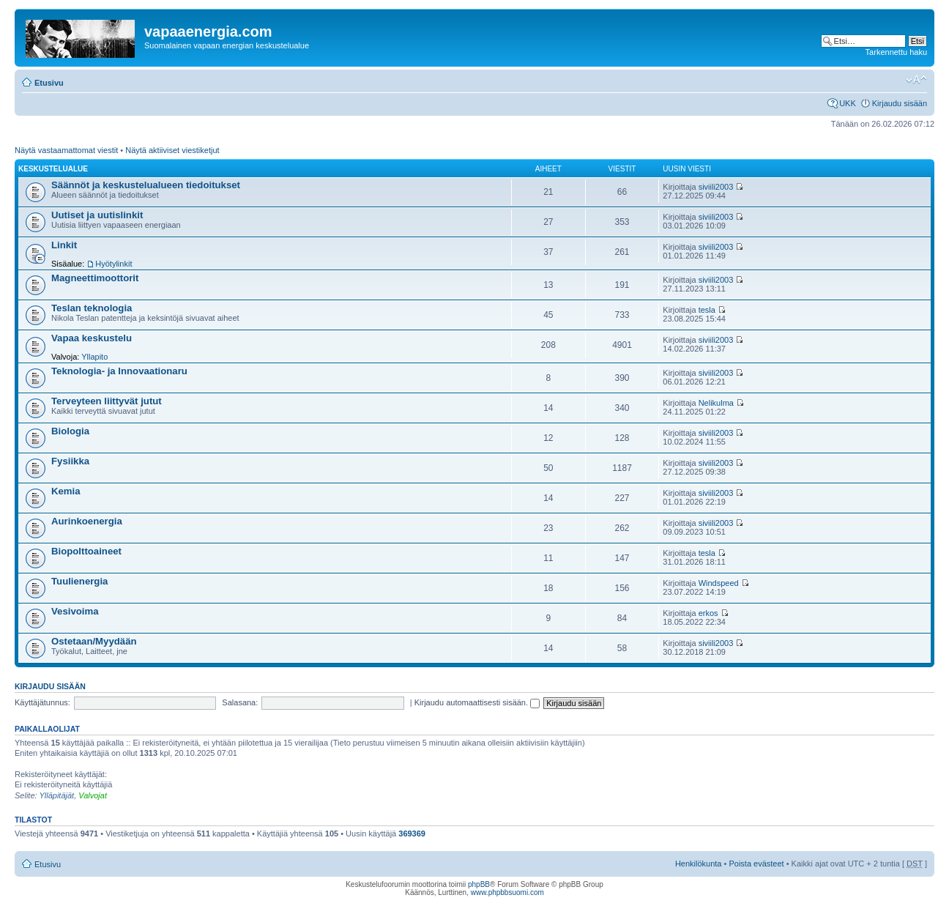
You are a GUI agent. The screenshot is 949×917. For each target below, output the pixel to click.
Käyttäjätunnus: (42, 702)
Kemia (66, 491)
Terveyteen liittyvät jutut (106, 401)
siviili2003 (716, 186)
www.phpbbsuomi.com (507, 892)
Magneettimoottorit (94, 277)
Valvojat (92, 795)
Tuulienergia (79, 581)
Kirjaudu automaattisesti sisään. (477, 702)
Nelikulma (716, 402)
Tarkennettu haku (896, 52)
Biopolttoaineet (86, 551)
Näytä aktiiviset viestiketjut (172, 150)
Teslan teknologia (91, 307)
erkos (708, 613)
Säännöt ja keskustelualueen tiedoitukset (145, 184)
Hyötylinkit (113, 263)
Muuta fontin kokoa (916, 79)
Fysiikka (70, 461)
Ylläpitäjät (56, 795)
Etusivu (49, 82)
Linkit (64, 245)
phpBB (479, 884)
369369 (411, 833)
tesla (707, 309)
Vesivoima (75, 611)
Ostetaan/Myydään (94, 641)
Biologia (70, 431)
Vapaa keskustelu (91, 338)
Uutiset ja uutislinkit (97, 214)
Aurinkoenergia (86, 521)
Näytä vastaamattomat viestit (66, 150)
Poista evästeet (756, 863)
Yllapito (94, 356)
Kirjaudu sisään (899, 103)
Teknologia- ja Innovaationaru (119, 370)
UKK (847, 103)
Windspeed (719, 583)
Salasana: (240, 702)
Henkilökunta (698, 863)
